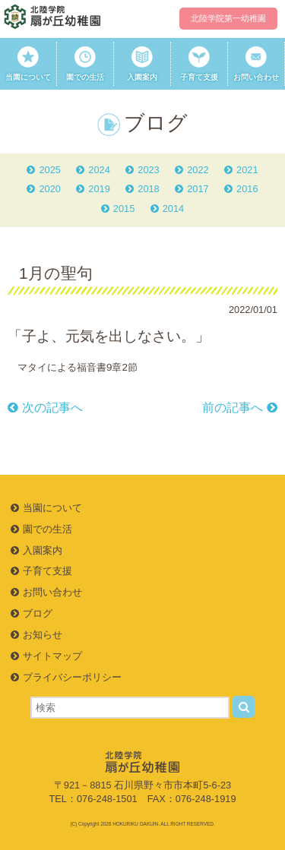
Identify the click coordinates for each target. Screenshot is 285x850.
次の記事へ (52, 407)
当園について (28, 63)
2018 (148, 188)
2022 (197, 169)
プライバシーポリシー (72, 677)
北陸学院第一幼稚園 (228, 18)
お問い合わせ (256, 63)
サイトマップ (52, 656)
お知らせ (42, 634)
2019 (98, 188)
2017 (197, 188)
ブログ (37, 613)
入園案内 (142, 63)
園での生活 (85, 63)
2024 (98, 169)
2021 (247, 169)
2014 (173, 208)
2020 (49, 188)
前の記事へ (232, 407)
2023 (148, 169)
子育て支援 (199, 63)
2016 (247, 188)
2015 (124, 208)
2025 (49, 169)
